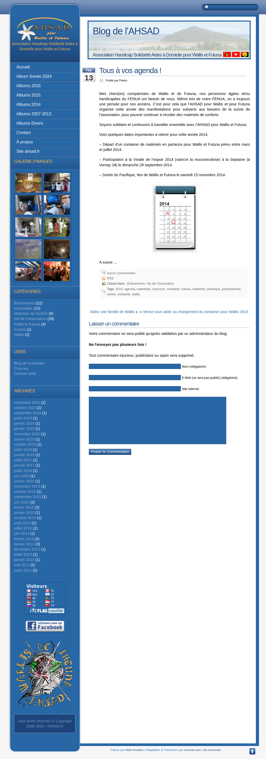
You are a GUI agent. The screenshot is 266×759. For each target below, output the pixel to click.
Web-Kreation (134, 749)
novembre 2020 (27, 434)
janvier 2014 (24, 544)
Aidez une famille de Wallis (112, 312)
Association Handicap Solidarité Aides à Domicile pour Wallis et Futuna (45, 34)
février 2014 (24, 539)
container (173, 289)
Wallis (19, 335)
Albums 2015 (28, 95)
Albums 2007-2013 (33, 114)
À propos (24, 142)
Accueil (23, 67)
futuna (186, 289)
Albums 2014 (28, 104)
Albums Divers (29, 123)
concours (158, 289)
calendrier (143, 289)
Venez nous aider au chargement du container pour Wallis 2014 (195, 312)
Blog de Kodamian (29, 363)
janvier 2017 (24, 465)
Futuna (20, 329)
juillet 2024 (23, 418)
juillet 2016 (23, 471)
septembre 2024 (27, 413)
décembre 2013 (27, 549)
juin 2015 (21, 502)
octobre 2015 (25, 491)
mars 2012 (23, 570)
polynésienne (231, 289)
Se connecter (212, 749)
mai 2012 (21, 565)
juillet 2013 (23, 554)
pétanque (213, 289)
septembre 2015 (27, 497)
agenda (129, 289)
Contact (23, 132)
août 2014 (22, 523)
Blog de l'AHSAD (126, 31)
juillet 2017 (23, 460)
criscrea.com (192, 749)
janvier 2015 (24, 513)
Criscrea (21, 368)
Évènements (24, 303)
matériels (198, 289)
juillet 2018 (23, 450)
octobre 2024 (25, 408)
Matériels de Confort (31, 313)
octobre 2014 (25, 518)
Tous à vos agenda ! (130, 70)
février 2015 (24, 507)
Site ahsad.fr (28, 151)
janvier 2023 (24, 428)
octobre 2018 (25, 444)
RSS (110, 278)
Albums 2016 (28, 86)
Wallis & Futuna (27, 324)
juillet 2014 (23, 528)
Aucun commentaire (121, 273)
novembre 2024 (27, 402)
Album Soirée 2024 (34, 76)
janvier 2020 (24, 439)
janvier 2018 (24, 455)
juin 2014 (21, 533)
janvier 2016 (24, 481)
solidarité (123, 294)
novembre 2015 (27, 486)
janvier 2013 (24, 560)
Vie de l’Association (30, 319)
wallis (136, 294)
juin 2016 (21, 476)
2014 (119, 289)
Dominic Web (25, 374)
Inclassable (23, 308)
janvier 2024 (24, 423)
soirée (111, 294)
